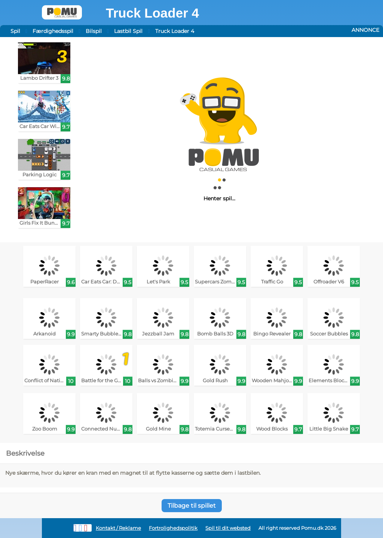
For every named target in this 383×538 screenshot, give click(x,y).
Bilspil (94, 31)
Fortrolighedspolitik (173, 528)
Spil (15, 31)
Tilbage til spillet (192, 505)
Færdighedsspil (53, 31)
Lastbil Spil (128, 31)
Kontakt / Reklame (118, 528)
